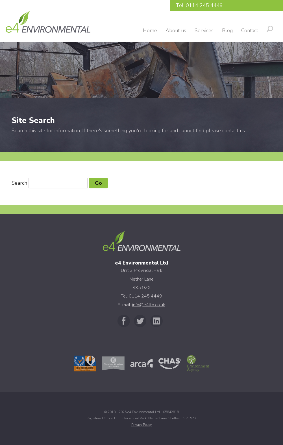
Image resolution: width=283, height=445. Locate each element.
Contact (249, 30)
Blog (227, 30)
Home (150, 30)
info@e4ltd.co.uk (148, 305)
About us (176, 30)
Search (19, 183)
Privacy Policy (141, 424)
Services (204, 30)
